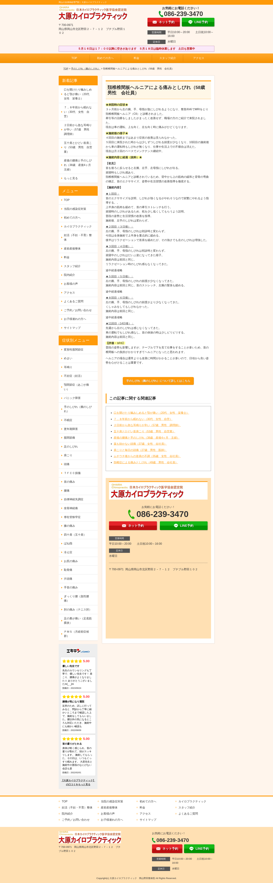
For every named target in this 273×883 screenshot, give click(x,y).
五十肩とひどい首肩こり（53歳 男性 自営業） (144, 431)
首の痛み (69, 481)
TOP (74, 58)
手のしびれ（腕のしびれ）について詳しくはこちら (158, 380)
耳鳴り (68, 367)
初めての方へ (105, 58)
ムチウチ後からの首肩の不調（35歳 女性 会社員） (147, 456)
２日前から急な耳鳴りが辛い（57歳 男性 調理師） (147, 425)
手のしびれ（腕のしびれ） (85, 68)
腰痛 (66, 490)
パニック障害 (72, 397)
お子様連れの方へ (75, 318)
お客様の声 (71, 283)
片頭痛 (68, 578)
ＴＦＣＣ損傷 (72, 473)
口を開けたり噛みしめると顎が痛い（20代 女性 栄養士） (151, 412)
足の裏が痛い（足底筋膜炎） (78, 620)
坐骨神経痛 (71, 508)
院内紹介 (69, 274)
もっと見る (71, 178)
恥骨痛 (68, 569)
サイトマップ (72, 327)
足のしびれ (71, 446)
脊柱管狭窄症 (72, 517)
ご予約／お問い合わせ (78, 310)
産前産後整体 (72, 248)
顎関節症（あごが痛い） (76, 387)
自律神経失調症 (73, 499)
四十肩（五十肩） (75, 534)
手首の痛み (71, 587)
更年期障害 (71, 428)
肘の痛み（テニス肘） (78, 609)
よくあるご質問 (73, 301)
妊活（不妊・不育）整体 (78, 237)
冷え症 (68, 552)
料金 (136, 58)
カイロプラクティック (78, 226)
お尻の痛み (71, 561)
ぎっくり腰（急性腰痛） (76, 598)
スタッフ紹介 (167, 58)
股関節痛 (69, 437)
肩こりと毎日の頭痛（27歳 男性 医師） (140, 450)
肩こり (68, 455)
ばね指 (68, 543)
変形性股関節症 (73, 349)
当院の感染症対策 (75, 208)
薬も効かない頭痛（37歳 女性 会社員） (140, 443)
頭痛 (66, 464)
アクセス (198, 58)
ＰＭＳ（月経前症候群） (76, 634)
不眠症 (68, 420)
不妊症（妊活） (73, 375)
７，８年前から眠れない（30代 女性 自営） (143, 419)
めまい (68, 358)
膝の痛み (69, 525)
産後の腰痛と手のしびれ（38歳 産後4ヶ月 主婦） (147, 437)
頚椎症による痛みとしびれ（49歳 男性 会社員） (146, 462)
